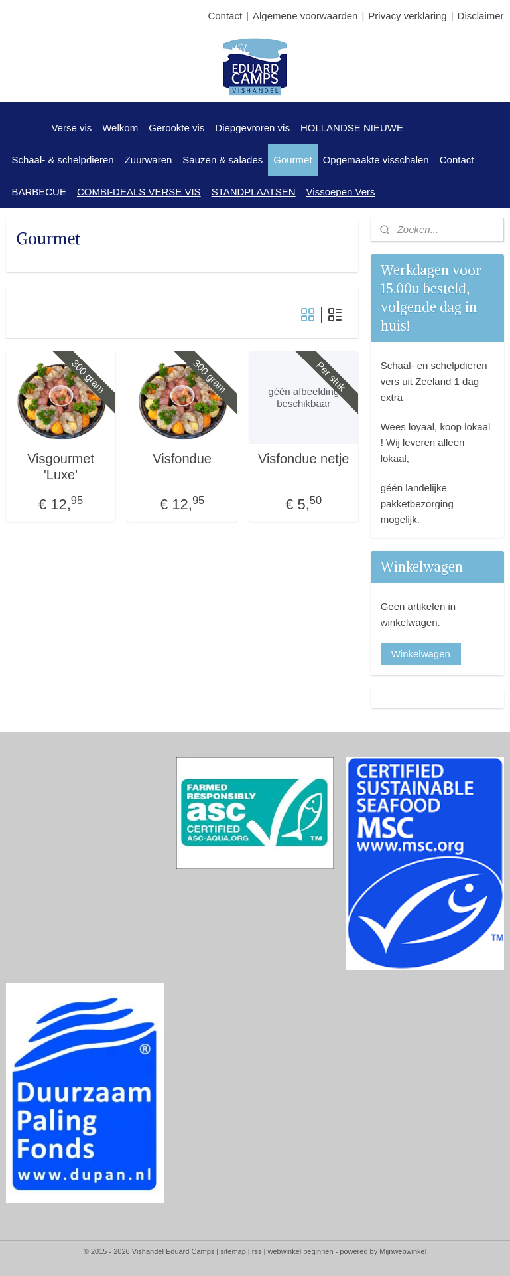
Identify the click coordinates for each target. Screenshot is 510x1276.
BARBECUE (38, 191)
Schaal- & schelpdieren (62, 159)
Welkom (120, 127)
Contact (225, 15)
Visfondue (182, 458)
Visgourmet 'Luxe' (60, 466)
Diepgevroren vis (252, 127)
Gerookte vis (176, 127)
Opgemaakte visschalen (376, 159)
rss (257, 1251)
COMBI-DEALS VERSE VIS (139, 191)
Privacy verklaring (407, 15)
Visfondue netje (304, 458)
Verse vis (71, 127)
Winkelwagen (420, 653)
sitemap (233, 1251)
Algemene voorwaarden (305, 15)
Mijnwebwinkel (402, 1251)
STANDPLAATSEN (254, 191)
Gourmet (292, 159)
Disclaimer (481, 15)
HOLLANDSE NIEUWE (351, 127)
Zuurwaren (148, 159)
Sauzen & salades (222, 159)
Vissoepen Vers (340, 191)
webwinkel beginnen (300, 1251)
